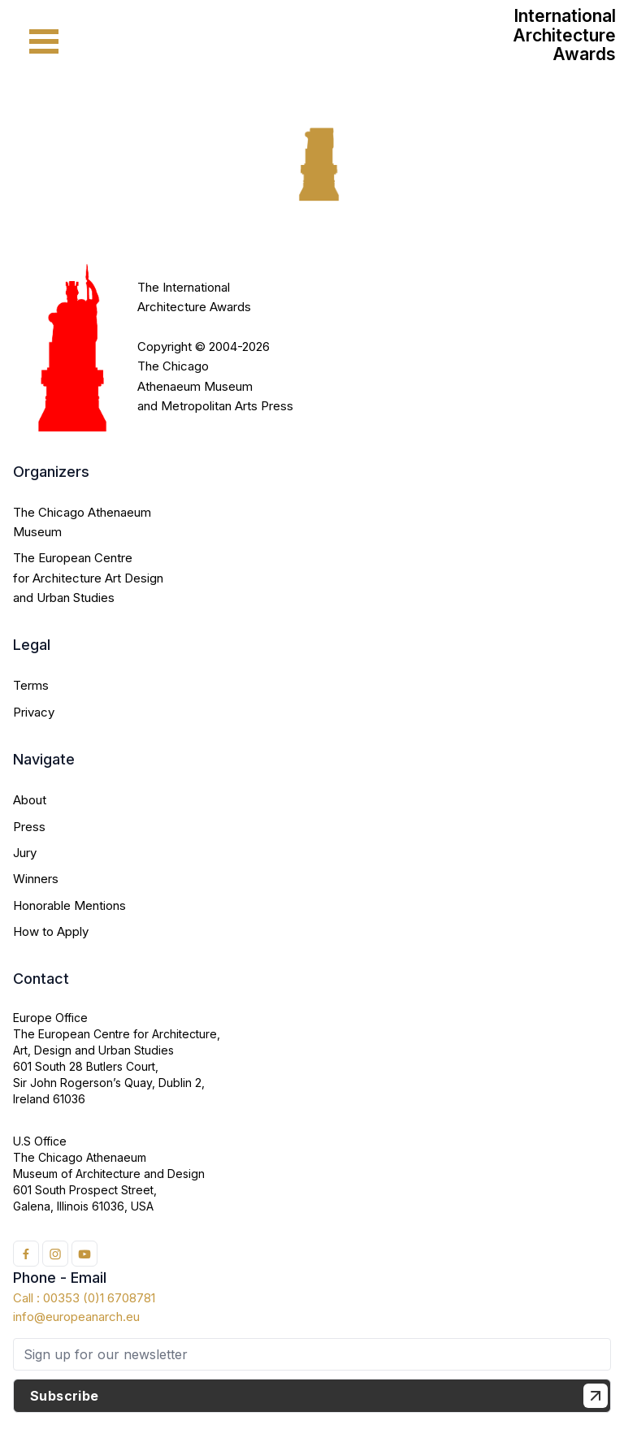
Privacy (33, 712)
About (29, 800)
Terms (31, 685)
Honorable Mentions (69, 905)
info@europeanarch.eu (76, 1316)
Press (29, 826)
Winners (35, 878)
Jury (25, 852)
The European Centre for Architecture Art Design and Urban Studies (88, 577)
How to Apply (51, 931)
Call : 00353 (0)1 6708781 (84, 1298)
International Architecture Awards (564, 35)
